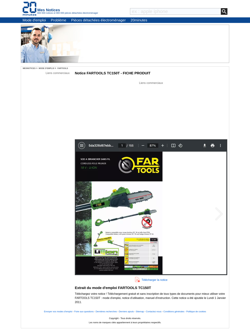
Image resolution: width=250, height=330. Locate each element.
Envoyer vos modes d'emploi (58, 311)
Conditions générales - (174, 311)
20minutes (139, 20)
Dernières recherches (106, 311)
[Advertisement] (151, 109)
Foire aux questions (84, 311)
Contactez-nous (153, 311)
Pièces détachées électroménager (98, 20)
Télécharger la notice (154, 279)
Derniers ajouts (126, 311)
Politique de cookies (196, 311)
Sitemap (140, 311)
